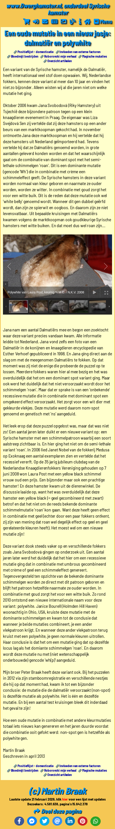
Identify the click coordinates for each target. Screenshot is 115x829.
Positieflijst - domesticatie (36, 52)
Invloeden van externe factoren (79, 52)
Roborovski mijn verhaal (60, 56)
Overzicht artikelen (59, 61)
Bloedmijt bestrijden (24, 56)
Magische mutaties (94, 56)
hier (65, 799)
